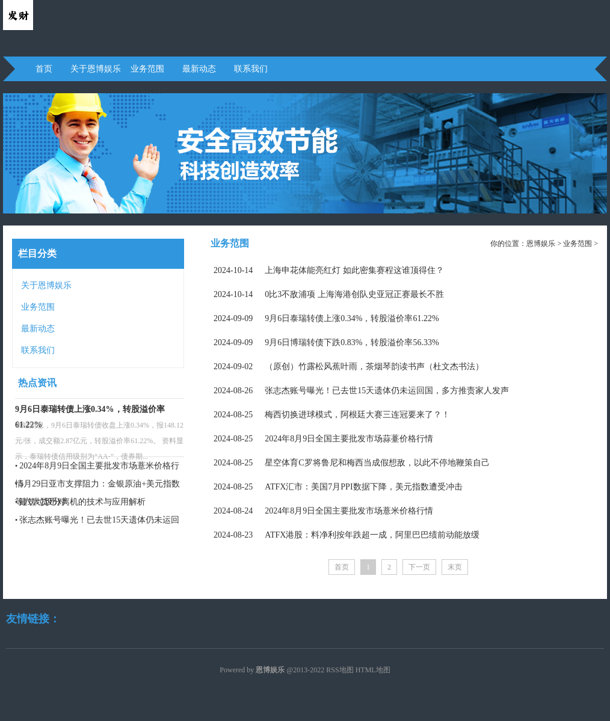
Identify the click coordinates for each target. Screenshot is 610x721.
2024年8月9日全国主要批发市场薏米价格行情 (323, 510)
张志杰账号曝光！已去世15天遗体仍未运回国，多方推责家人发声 (361, 390)
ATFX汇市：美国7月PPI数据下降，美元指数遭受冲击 (338, 486)
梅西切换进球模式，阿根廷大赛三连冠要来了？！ (332, 414)
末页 (455, 567)
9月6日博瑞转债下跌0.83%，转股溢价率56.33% (326, 342)
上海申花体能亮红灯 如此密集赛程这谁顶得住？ (329, 270)
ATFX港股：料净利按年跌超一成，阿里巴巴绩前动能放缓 (346, 534)
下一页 (419, 567)
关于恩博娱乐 (95, 68)
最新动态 (199, 68)
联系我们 (251, 68)
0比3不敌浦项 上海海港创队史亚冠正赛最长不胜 (329, 294)
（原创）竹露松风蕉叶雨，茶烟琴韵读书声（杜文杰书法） (349, 366)
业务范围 (147, 68)
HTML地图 (373, 670)
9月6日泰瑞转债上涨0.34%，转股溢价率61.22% (326, 318)
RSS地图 (339, 670)
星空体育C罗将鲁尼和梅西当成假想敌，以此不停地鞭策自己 (352, 462)
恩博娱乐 (540, 243)
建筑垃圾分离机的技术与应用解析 (82, 501)
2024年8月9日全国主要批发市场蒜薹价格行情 (323, 438)
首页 (43, 68)
